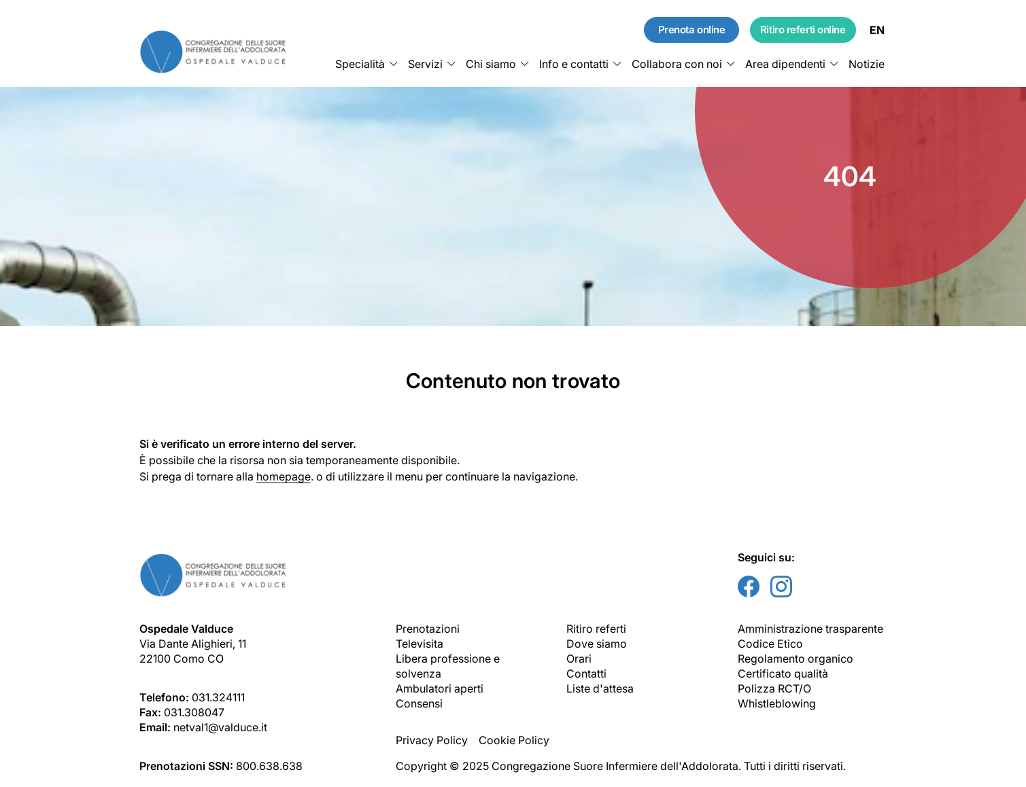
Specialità (360, 64)
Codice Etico (770, 643)
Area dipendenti (785, 64)
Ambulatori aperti (439, 688)
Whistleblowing (777, 703)
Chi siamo (491, 64)
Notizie (867, 64)
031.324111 (218, 697)
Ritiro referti (596, 628)
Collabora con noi (677, 64)
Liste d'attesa (600, 688)
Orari (579, 658)
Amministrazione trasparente (810, 628)
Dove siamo (596, 643)
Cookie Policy (514, 740)
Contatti (586, 673)
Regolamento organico (795, 658)
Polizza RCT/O (774, 688)
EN (877, 30)
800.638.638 (269, 766)
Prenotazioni (428, 628)
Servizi (425, 64)
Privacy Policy (432, 740)
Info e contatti (574, 64)
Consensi (419, 703)
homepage (283, 476)
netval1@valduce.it (220, 727)
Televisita (419, 643)
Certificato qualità (783, 673)
